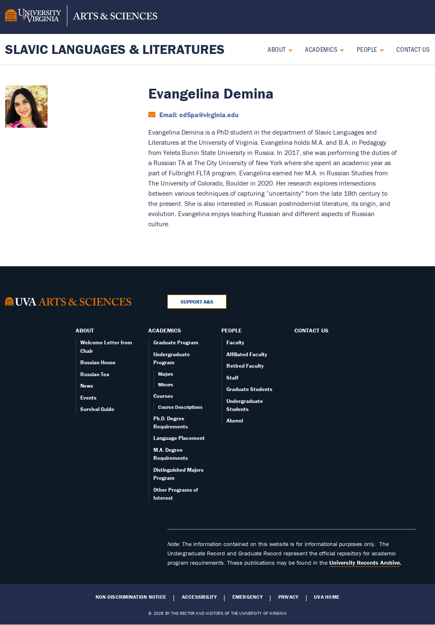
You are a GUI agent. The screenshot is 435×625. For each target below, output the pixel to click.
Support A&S (197, 301)
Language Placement (179, 438)
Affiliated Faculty (246, 354)
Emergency (247, 597)
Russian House (98, 362)
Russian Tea (94, 374)
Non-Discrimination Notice (131, 597)
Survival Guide (97, 409)
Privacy (288, 597)
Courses (163, 396)
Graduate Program (175, 342)
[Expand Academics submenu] (340, 49)
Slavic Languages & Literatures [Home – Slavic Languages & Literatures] (115, 49)
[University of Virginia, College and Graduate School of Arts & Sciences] (81, 17)
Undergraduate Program (171, 358)
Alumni (234, 420)
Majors (165, 374)
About (277, 49)
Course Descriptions (180, 407)
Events (88, 397)
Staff (232, 377)
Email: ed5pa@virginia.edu (198, 114)
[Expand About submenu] (288, 49)
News (86, 385)
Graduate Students (249, 389)
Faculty (235, 342)
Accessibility (199, 597)
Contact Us (413, 49)
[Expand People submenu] (380, 49)
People (367, 49)
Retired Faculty (245, 365)
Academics (321, 49)
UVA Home (326, 597)
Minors (165, 384)
